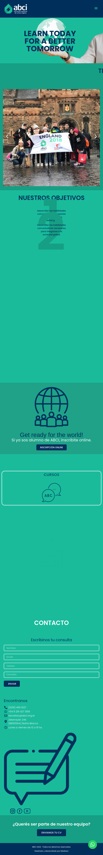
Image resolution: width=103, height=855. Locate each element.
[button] (95, 8)
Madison (64, 851)
